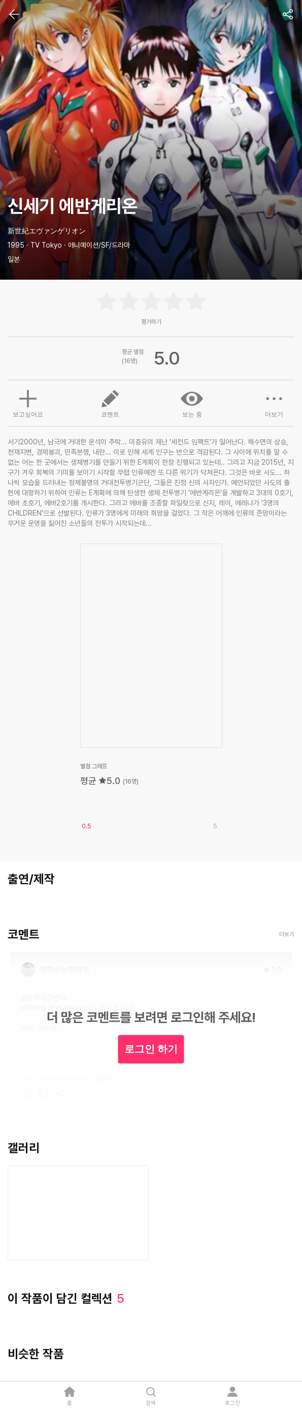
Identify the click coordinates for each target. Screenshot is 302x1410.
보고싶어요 (28, 402)
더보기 (274, 402)
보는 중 (192, 402)
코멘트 (110, 402)
